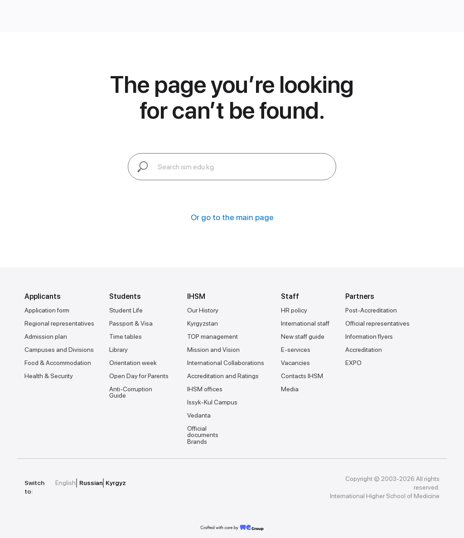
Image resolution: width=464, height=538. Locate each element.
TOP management (212, 336)
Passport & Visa (131, 323)
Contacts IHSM (302, 375)
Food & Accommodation (57, 362)
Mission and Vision (213, 349)
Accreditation (363, 349)
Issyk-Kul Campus (212, 402)
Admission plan (45, 336)
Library (118, 349)
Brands (197, 441)
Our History (202, 310)
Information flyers (369, 336)
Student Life (126, 310)
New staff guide (302, 336)
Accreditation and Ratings (223, 375)
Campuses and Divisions (59, 349)
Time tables (125, 336)
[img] (178, 483)
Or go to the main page (232, 217)
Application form (46, 310)
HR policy (294, 310)
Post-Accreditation (371, 310)
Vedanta (199, 415)
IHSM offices (204, 389)
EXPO (353, 362)
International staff (305, 323)
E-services (295, 349)
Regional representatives (59, 323)
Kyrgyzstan (202, 323)
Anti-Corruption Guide (130, 392)
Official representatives (377, 323)
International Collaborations (225, 362)
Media (290, 389)
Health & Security (48, 375)
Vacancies (295, 362)
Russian (91, 482)
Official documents (202, 431)
